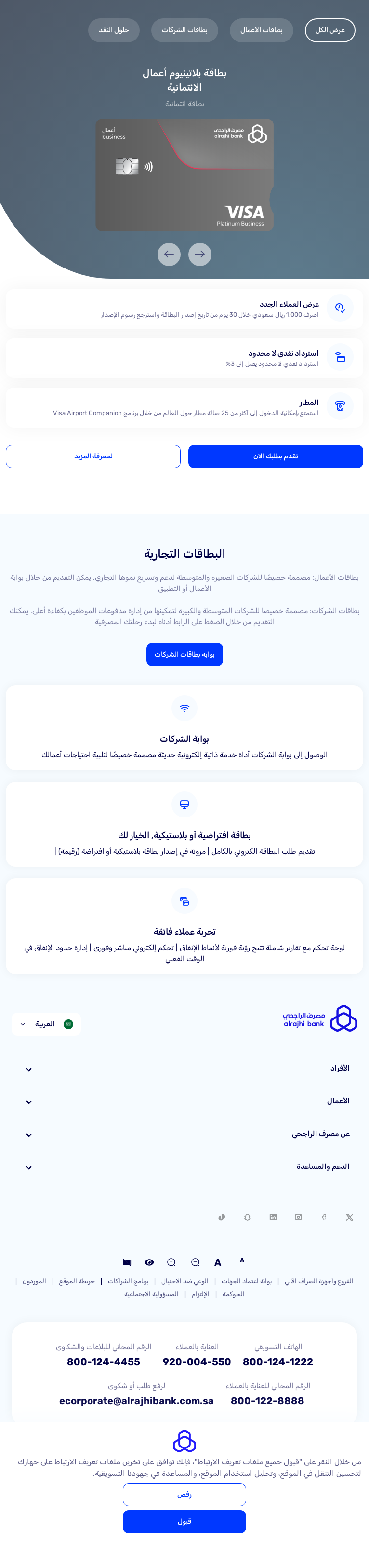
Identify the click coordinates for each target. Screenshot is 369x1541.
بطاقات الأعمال (261, 30)
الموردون (34, 1281)
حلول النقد (114, 30)
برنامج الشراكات (128, 1281)
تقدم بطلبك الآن (275, 456)
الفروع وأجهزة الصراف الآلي (319, 1281)
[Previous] (199, 254)
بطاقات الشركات (185, 30)
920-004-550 (197, 1361)
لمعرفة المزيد (93, 456)
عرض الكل (330, 30)
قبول (184, 1521)
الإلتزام (201, 1294)
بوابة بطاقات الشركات (185, 654)
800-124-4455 (103, 1361)
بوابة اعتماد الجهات (247, 1281)
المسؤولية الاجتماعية (151, 1294)
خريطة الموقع (77, 1281)
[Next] (169, 254)
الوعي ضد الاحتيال (185, 1281)
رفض (184, 1494)
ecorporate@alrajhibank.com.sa (136, 1401)
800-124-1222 (278, 1361)
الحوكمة (234, 1294)
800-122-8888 (267, 1401)
